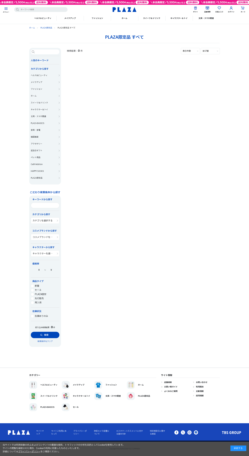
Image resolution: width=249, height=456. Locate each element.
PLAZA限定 (38, 294)
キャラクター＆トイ (179, 18)
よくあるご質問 (171, 391)
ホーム (124, 18)
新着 (35, 286)
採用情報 (200, 395)
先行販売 (37, 298)
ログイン (231, 12)
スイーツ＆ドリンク (151, 18)
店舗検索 (207, 12)
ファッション (97, 18)
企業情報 (200, 391)
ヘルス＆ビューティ (42, 18)
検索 (46, 335)
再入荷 (36, 302)
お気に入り (219, 12)
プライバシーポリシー (29, 451)
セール (36, 290)
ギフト (195, 12)
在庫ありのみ (39, 316)
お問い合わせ (201, 382)
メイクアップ (70, 18)
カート (243, 12)
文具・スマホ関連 (206, 18)
